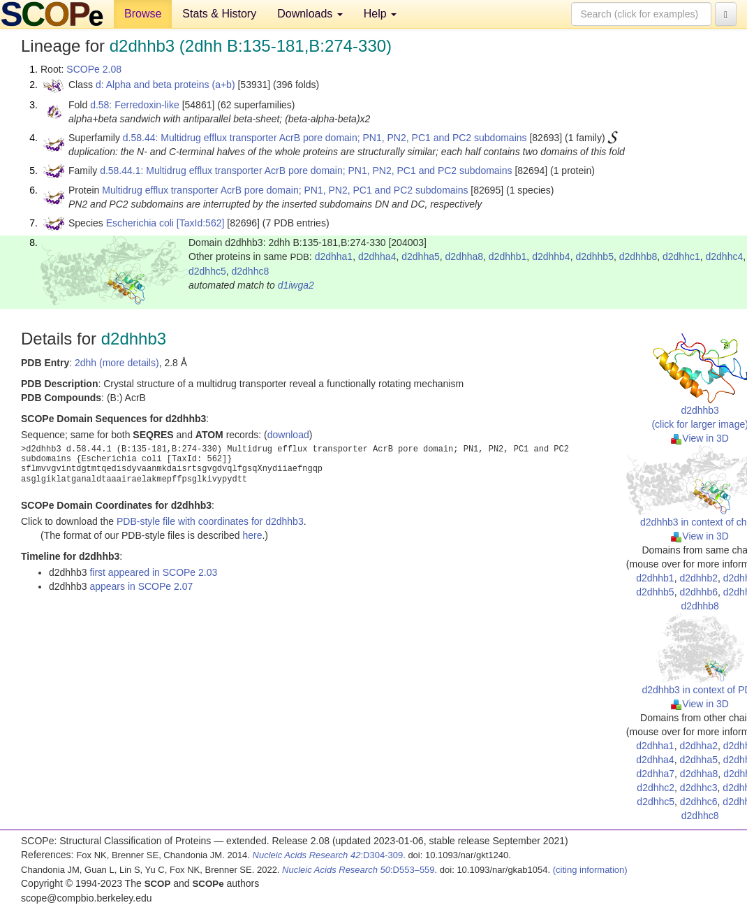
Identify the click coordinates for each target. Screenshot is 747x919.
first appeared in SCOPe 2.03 (153, 572)
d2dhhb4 (551, 256)
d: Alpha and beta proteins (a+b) (165, 84)
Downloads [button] (310, 14)
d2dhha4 (377, 256)
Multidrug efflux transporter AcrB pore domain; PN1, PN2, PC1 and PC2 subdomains (285, 190)
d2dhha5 (420, 256)
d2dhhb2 (698, 578)
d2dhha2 (698, 745)
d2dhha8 (464, 256)
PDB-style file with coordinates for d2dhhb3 (210, 521)
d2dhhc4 (725, 256)
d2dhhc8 (250, 271)
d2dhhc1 (681, 256)
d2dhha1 (334, 256)
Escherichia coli (140, 223)
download (288, 434)
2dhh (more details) (117, 362)
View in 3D (700, 438)
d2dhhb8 (638, 256)
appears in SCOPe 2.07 (141, 586)
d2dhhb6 (698, 592)
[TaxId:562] (201, 223)
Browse (142, 14)
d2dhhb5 (594, 256)
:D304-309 (328, 855)
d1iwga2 (296, 285)
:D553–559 (358, 869)
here (252, 535)
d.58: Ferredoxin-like (134, 104)
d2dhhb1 (508, 256)
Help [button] (380, 14)
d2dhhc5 (207, 271)
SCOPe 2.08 (93, 69)
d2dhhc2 (655, 787)
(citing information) (590, 869)
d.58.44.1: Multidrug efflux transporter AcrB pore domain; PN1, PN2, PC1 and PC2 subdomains (306, 170)
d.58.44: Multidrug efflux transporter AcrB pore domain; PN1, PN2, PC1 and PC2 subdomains (325, 137)
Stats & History (219, 14)
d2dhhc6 (699, 801)
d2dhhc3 (699, 787)
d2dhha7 (656, 773)
